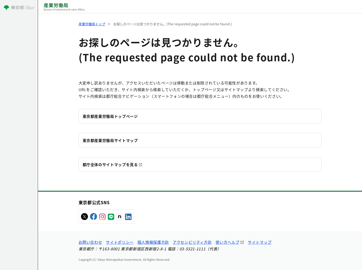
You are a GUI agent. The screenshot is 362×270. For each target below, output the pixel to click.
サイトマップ (260, 242)
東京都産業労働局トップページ (110, 116)
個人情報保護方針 (153, 242)
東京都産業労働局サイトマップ (110, 140)
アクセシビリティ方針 (192, 242)
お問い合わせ (90, 242)
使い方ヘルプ (227, 242)
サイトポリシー (119, 242)
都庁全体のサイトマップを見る (110, 164)
